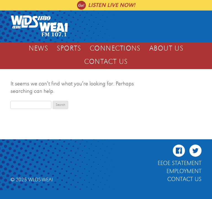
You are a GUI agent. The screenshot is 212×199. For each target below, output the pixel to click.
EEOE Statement (180, 163)
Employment (184, 171)
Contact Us (106, 62)
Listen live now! (111, 5)
